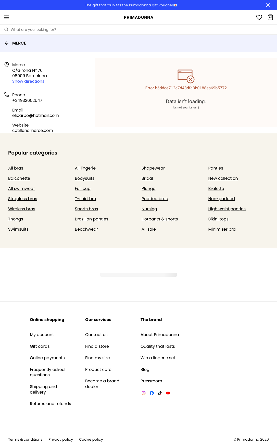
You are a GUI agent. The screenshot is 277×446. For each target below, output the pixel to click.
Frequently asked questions (47, 372)
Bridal (147, 178)
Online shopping (47, 320)
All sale (149, 229)
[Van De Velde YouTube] (168, 394)
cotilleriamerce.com (32, 130)
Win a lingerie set (158, 358)
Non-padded (221, 199)
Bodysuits (85, 178)
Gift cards (39, 346)
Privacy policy (60, 439)
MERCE (15, 43)
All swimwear (21, 188)
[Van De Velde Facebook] (152, 394)
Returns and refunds (50, 404)
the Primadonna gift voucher (147, 5)
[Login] (259, 17)
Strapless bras (22, 199)
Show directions (28, 81)
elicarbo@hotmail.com (35, 115)
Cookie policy (91, 439)
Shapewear (153, 168)
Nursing (149, 209)
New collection (223, 178)
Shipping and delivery (43, 389)
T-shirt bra (85, 199)
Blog (145, 369)
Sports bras (86, 209)
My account (42, 335)
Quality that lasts (158, 346)
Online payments (47, 358)
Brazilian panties (91, 219)
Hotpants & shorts (160, 219)
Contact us (96, 335)
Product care (98, 369)
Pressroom (151, 381)
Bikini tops (218, 219)
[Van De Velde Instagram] (144, 394)
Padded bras (155, 199)
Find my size (97, 358)
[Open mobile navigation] (6, 17)
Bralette (216, 188)
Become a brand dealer (102, 383)
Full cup (83, 188)
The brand (151, 320)
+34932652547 (27, 100)
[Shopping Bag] (270, 17)
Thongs (15, 219)
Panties (215, 168)
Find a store (97, 346)
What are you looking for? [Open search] (30, 29)
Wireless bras (21, 209)
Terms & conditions (25, 439)
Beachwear (86, 229)
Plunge (148, 188)
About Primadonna (160, 335)
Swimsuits (18, 229)
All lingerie (85, 168)
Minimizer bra (222, 229)
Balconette (19, 178)
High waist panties (227, 209)
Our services (98, 320)
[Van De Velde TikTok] (160, 394)
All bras (15, 168)
